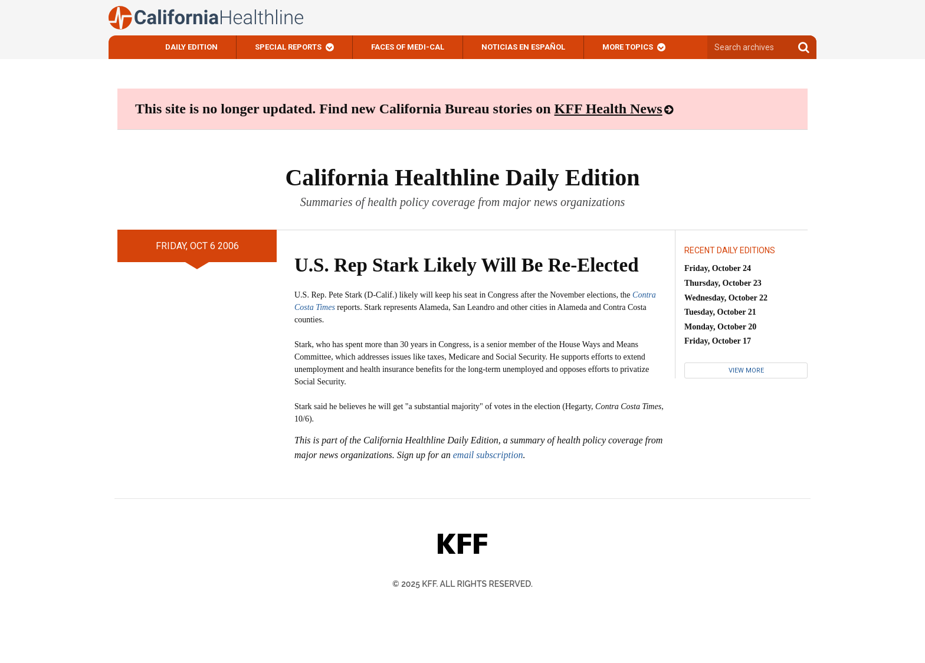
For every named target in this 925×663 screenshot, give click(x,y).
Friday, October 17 (717, 341)
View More (746, 370)
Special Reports (288, 47)
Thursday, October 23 (723, 283)
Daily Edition (191, 47)
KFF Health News (608, 108)
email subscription (488, 455)
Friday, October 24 (717, 268)
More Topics (627, 47)
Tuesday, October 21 (720, 312)
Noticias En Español (523, 47)
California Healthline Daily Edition (462, 177)
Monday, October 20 (720, 326)
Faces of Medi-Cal (407, 47)
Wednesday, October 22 (725, 297)
